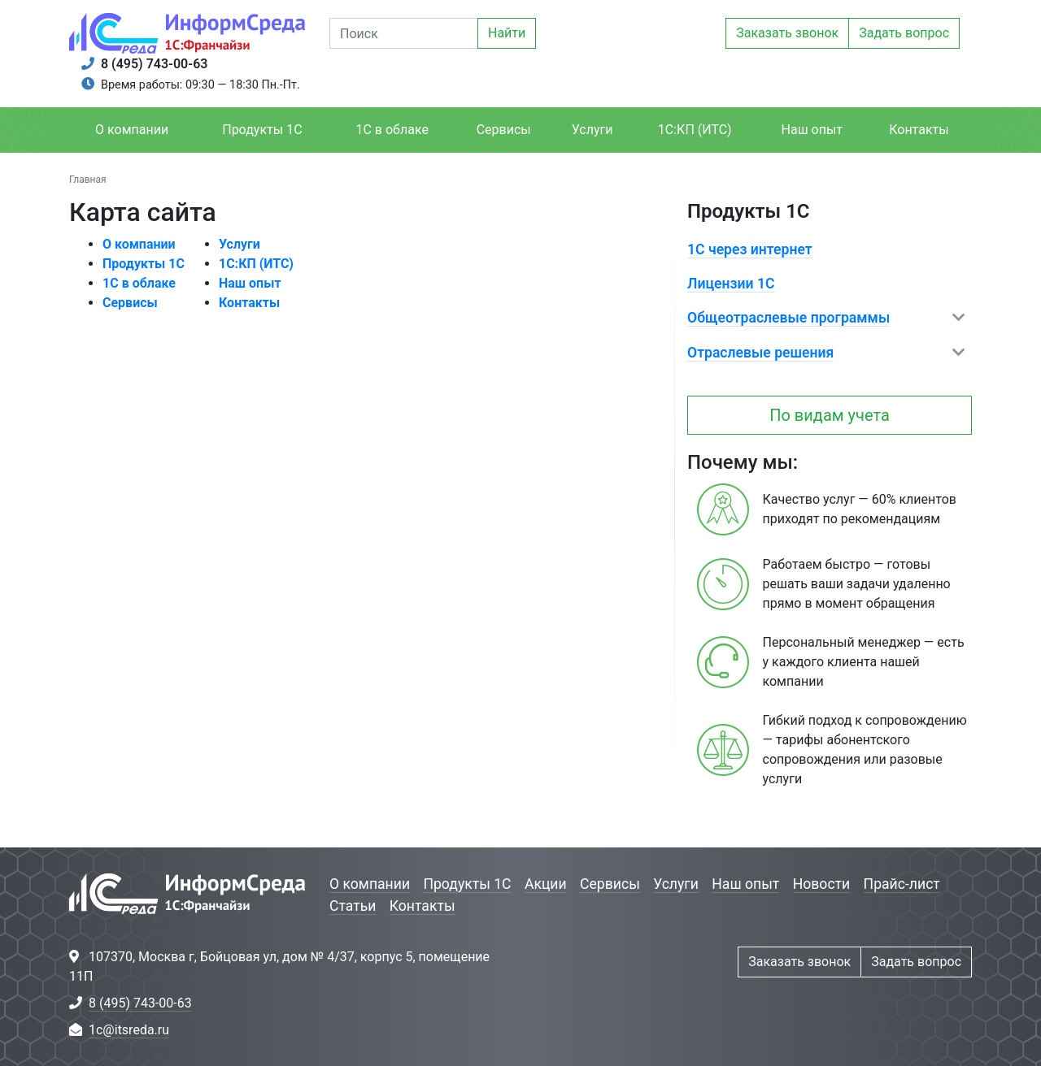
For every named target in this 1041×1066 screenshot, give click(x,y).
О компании (131, 129)
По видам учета (829, 415)
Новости (822, 884)
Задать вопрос (904, 33)
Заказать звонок (787, 33)
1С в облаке (391, 129)
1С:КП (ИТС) (695, 129)
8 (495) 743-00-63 (154, 64)
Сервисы (504, 129)
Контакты (918, 129)
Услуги (592, 129)
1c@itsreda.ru (129, 1030)
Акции (546, 884)
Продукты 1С (262, 129)
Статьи (352, 906)
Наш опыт (812, 129)
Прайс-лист (902, 884)
